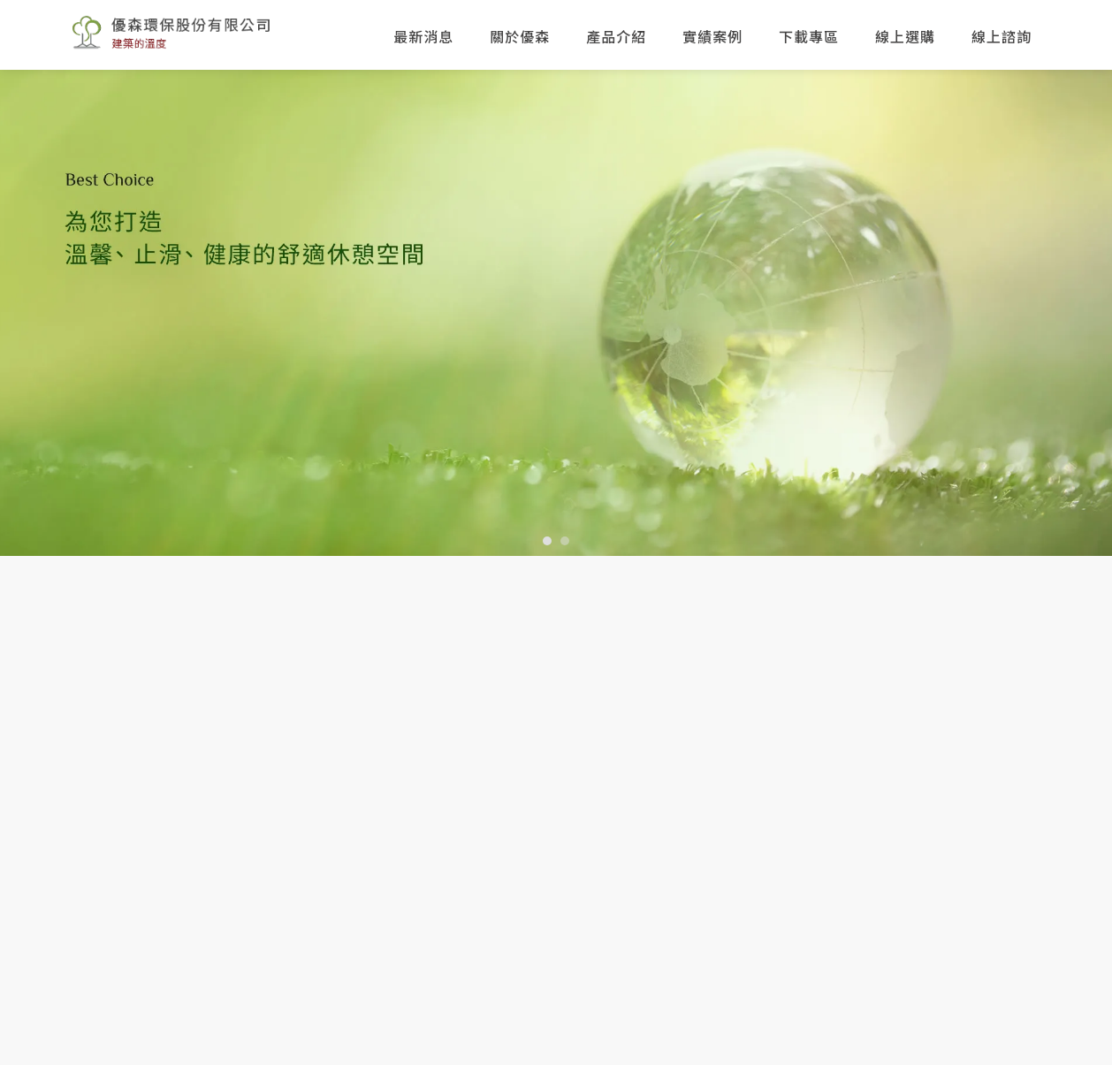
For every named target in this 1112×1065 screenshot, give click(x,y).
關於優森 (520, 36)
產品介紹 (616, 36)
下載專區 (809, 36)
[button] (547, 540)
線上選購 (905, 36)
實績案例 (712, 36)
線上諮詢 (1001, 36)
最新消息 (423, 36)
